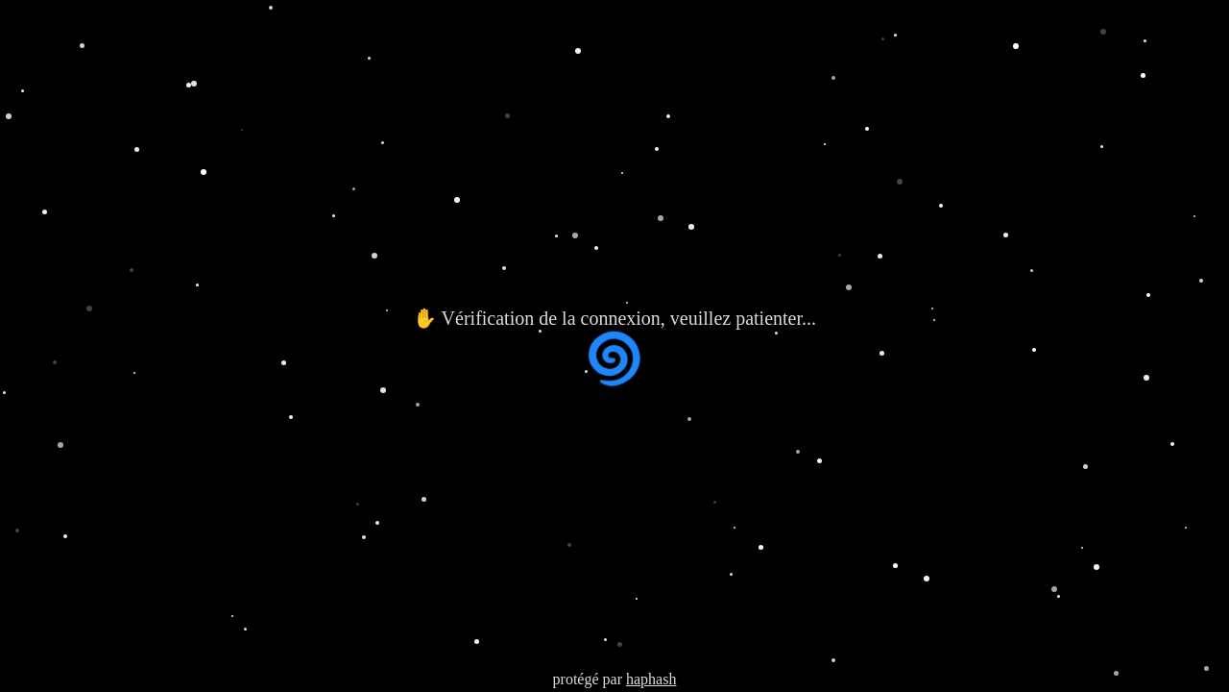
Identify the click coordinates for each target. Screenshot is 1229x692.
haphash (651, 679)
